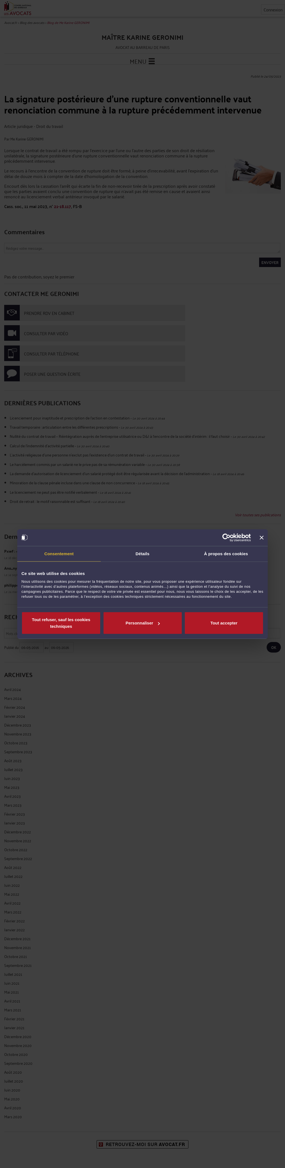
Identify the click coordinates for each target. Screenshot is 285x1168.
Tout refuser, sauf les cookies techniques (61, 623)
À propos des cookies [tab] (226, 553)
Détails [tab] (142, 553)
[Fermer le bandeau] (262, 537)
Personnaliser (143, 623)
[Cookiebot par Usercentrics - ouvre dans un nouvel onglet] (226, 537)
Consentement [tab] (58, 553)
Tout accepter (223, 623)
